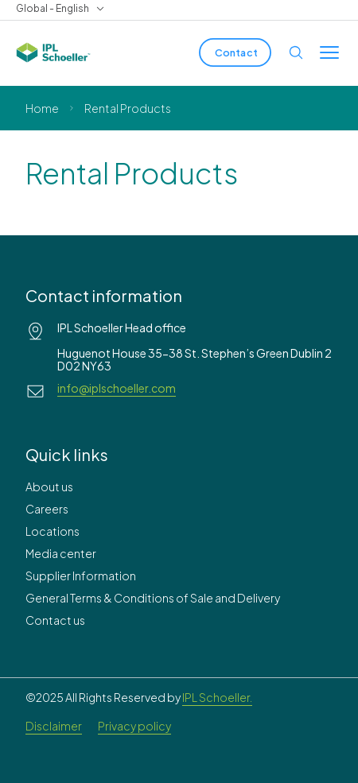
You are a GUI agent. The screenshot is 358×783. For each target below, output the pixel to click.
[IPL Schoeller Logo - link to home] (53, 52)
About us (49, 486)
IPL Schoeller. (217, 697)
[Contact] (235, 52)
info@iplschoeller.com (116, 388)
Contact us (55, 620)
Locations (52, 531)
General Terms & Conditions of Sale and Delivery (152, 597)
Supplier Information (80, 575)
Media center (60, 553)
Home (42, 108)
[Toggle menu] (329, 52)
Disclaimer (53, 725)
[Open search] (296, 52)
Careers (46, 508)
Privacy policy (134, 725)
